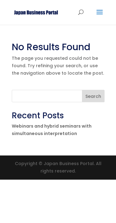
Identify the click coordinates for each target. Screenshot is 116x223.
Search (93, 96)
